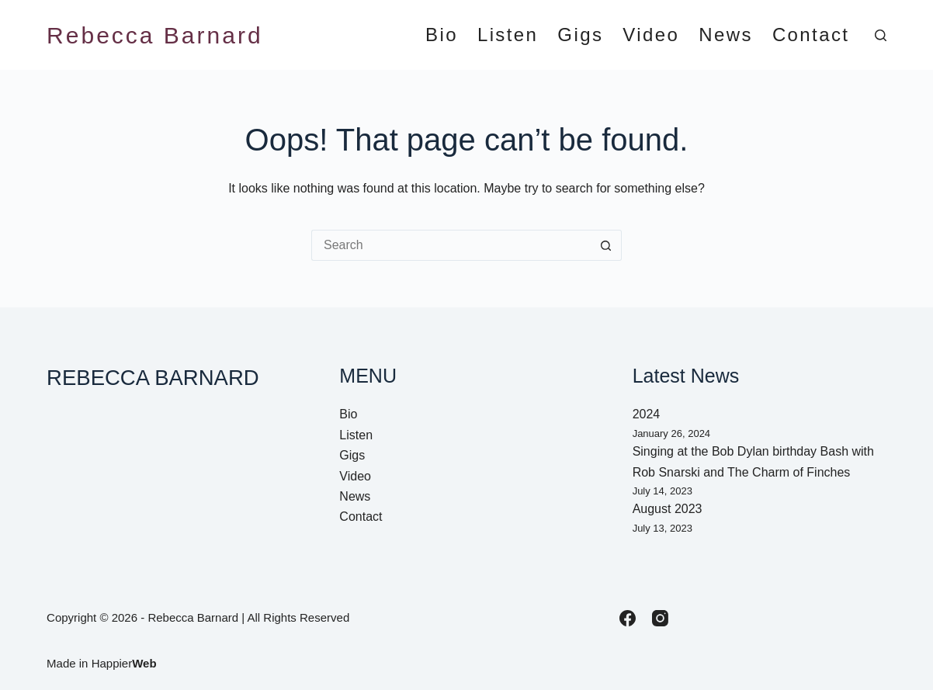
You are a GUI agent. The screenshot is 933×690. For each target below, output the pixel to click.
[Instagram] (660, 618)
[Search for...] (451, 245)
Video (651, 35)
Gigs (580, 35)
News (726, 35)
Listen (507, 35)
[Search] (880, 35)
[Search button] (606, 245)
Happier (124, 663)
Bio (441, 35)
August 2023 (667, 508)
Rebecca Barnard (154, 35)
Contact (811, 35)
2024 (647, 414)
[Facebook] (627, 618)
